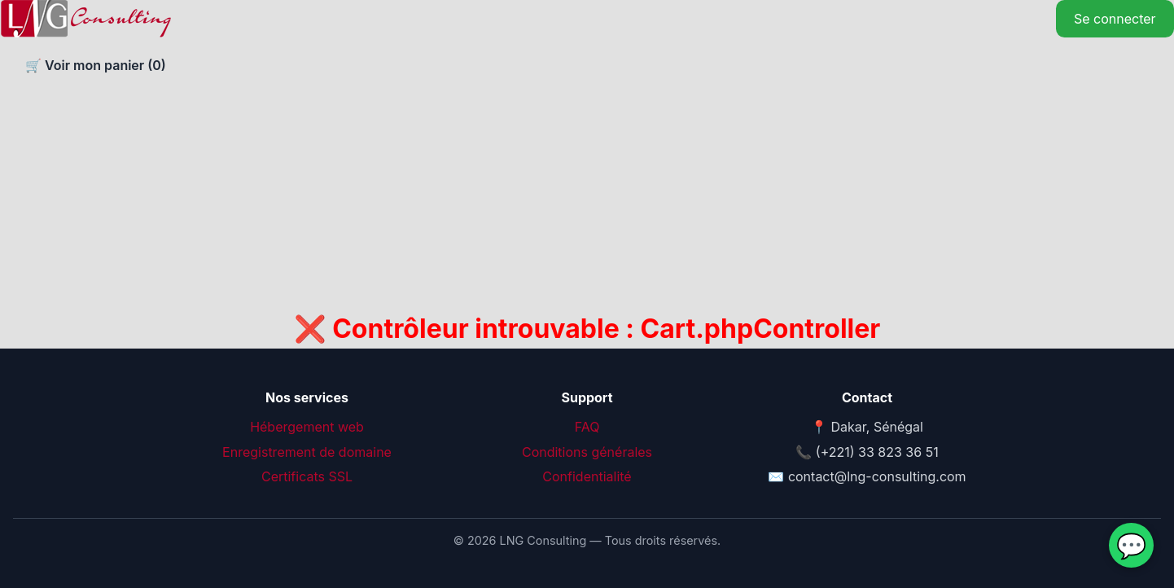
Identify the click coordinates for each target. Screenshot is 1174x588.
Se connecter (1115, 19)
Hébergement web (307, 427)
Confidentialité (586, 476)
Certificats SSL (307, 476)
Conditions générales (587, 452)
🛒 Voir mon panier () (94, 65)
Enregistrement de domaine (307, 452)
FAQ (587, 427)
